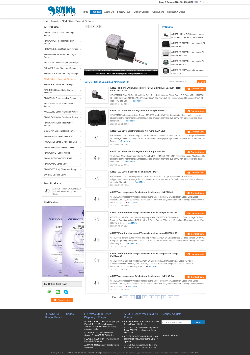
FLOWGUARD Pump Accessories (59, 147)
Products (96, 11)
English (203, 2)
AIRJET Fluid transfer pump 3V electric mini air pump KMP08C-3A (144, 212)
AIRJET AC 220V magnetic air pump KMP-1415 (121, 73)
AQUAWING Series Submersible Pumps (58, 105)
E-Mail (166, 335)
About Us (109, 11)
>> (170, 297)
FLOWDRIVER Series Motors (57, 153)
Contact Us (158, 11)
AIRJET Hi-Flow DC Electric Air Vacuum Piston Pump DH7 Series (67, 191)
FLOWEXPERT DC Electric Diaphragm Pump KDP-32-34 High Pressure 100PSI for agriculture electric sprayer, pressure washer (101, 325)
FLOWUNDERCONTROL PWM (58, 158)
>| (176, 297)
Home (85, 11)
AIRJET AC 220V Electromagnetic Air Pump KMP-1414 (138, 151)
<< (132, 297)
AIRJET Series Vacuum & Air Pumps (60, 79)
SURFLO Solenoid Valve (55, 175)
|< (126, 297)
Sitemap (175, 335)
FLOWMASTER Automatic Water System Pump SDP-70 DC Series (99, 334)
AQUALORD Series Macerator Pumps (61, 112)
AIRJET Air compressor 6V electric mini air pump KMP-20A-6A (142, 276)
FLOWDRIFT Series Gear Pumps (59, 84)
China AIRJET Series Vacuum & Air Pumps (83, 352)
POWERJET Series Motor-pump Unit (60, 142)
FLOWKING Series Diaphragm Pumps (61, 49)
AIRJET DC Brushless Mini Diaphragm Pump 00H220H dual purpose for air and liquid (141, 330)
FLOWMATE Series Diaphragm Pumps (61, 73)
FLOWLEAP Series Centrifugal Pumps (61, 117)
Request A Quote (176, 11)
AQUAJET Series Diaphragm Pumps (60, 68)
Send (197, 322)
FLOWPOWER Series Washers (58, 136)
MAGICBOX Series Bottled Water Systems (59, 91)
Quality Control (141, 11)
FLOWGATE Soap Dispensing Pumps (60, 169)
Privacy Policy (57, 352)
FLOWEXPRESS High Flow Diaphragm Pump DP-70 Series (101, 340)
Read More (136, 101)
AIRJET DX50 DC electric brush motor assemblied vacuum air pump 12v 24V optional (141, 339)
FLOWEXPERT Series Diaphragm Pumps (59, 42)
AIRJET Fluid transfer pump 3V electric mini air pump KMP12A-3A (144, 233)
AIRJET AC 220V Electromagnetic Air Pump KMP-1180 (138, 131)
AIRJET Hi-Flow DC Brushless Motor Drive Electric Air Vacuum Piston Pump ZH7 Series (188, 37)
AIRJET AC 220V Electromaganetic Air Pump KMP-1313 (138, 110)
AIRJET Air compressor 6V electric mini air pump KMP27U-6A (141, 192)
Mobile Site (167, 340)
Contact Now (197, 88)
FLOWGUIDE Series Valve (56, 164)
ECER (195, 352)
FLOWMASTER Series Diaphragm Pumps (59, 34)
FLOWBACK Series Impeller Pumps (60, 98)
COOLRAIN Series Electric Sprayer (59, 131)
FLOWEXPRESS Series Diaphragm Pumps (60, 55)
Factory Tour (123, 11)
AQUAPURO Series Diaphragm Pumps (61, 62)
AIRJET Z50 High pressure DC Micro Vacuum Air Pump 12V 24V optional (140, 346)
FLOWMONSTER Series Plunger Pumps (58, 124)
